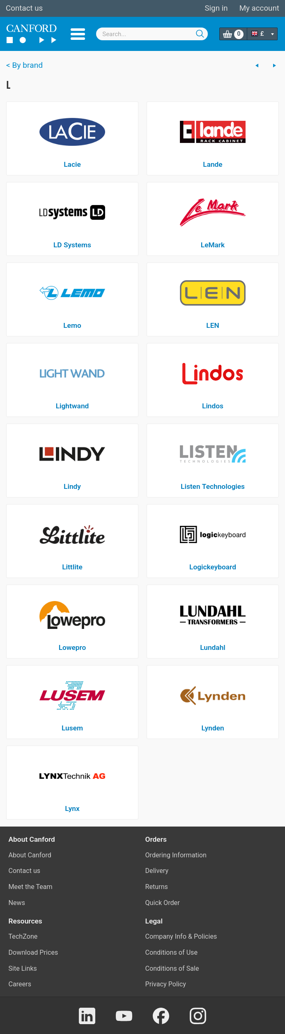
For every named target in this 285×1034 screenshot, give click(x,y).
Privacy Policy (165, 984)
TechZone (23, 936)
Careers (20, 984)
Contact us (24, 8)
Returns (156, 887)
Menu (78, 34)
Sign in (216, 8)
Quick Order (162, 903)
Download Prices (33, 952)
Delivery (157, 871)
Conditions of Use (171, 952)
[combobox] (152, 34)
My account (259, 8)
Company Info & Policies (181, 936)
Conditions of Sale (172, 968)
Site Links (23, 968)
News (17, 903)
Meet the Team (31, 887)
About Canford (30, 855)
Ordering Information (176, 855)
